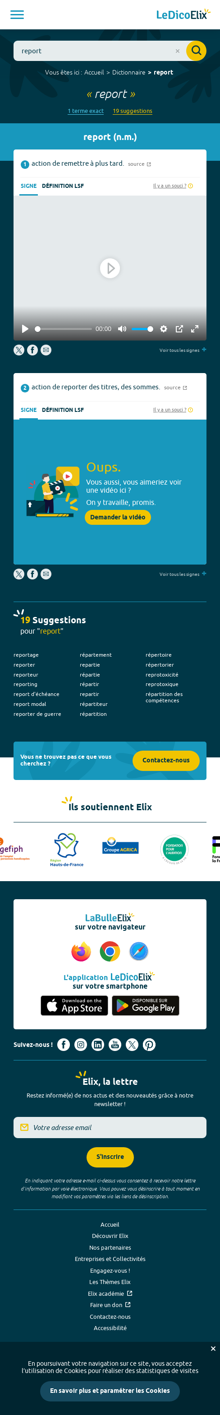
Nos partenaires (110, 1247)
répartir (89, 684)
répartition (93, 713)
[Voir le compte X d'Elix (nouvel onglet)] (132, 1044)
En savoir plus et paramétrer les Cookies (110, 1391)
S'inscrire (110, 1157)
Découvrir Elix (110, 1235)
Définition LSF (63, 186)
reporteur (26, 674)
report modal (30, 703)
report (163, 73)
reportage (26, 654)
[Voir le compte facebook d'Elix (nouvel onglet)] (63, 1044)
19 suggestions (132, 110)
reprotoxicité (162, 674)
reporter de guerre (37, 713)
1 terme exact (86, 110)
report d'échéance (37, 694)
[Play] (25, 329)
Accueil (94, 72)
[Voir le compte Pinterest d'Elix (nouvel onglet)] (149, 1044)
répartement (96, 654)
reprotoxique (162, 684)
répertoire (159, 654)
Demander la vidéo (118, 517)
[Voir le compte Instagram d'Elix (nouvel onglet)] (80, 1044)
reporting (25, 684)
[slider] (63, 329)
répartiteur (94, 703)
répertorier (160, 664)
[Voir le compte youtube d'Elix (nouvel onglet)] (115, 1044)
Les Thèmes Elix (110, 1281)
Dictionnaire (129, 72)
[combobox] (110, 51)
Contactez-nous (166, 761)
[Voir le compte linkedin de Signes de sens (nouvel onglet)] (98, 1044)
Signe (29, 186)
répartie (90, 674)
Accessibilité (110, 1327)
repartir (89, 694)
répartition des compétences (164, 697)
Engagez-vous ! (110, 1270)
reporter (24, 664)
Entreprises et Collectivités (110, 1258)
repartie (90, 664)
